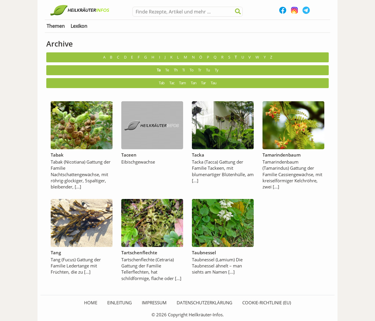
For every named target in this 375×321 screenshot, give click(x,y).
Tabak (57, 155)
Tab (161, 82)
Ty (216, 70)
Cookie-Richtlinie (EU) (266, 302)
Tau (213, 82)
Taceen (129, 155)
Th (176, 70)
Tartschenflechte (139, 252)
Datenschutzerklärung (204, 302)
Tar (203, 82)
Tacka (198, 155)
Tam (182, 82)
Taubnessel (204, 252)
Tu (208, 70)
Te (167, 70)
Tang (56, 252)
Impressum (154, 302)
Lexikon (79, 26)
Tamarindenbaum (281, 155)
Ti (183, 70)
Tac (171, 82)
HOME (90, 302)
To (191, 70)
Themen (56, 26)
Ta (158, 70)
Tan (193, 82)
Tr (199, 70)
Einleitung (119, 302)
